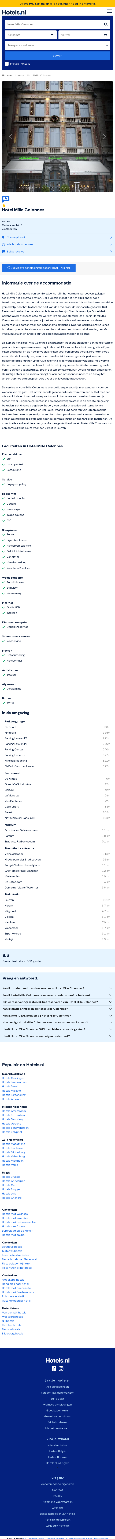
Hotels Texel (9, 1086)
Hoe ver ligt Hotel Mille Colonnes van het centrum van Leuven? (45, 1022)
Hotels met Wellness (15, 1214)
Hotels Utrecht (11, 1123)
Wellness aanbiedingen (57, 1404)
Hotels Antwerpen (13, 1181)
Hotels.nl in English (57, 1463)
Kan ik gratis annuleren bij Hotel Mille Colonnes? (35, 1009)
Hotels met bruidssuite (16, 1288)
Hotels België (57, 1451)
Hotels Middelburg (13, 1152)
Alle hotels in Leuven (17, 244)
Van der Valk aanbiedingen (57, 1392)
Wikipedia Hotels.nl (57, 1525)
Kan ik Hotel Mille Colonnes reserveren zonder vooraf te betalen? (46, 995)
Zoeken (57, 55)
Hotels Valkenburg (13, 1156)
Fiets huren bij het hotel (17, 1268)
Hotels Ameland (12, 1099)
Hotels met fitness (13, 1226)
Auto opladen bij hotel (16, 1300)
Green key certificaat (57, 1416)
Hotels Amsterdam (14, 1111)
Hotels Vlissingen (13, 1160)
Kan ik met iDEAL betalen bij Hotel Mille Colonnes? (37, 1015)
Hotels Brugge (11, 1189)
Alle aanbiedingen (57, 1387)
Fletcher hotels (11, 1325)
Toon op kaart (13, 237)
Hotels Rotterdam (13, 1115)
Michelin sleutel (57, 1422)
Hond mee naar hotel (15, 1284)
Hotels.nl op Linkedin (58, 1520)
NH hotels (8, 1321)
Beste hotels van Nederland (19, 1259)
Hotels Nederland (57, 1445)
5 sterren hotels (12, 1251)
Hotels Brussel (11, 1177)
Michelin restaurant (57, 1428)
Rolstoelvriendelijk (13, 1296)
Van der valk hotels (14, 1312)
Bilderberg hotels (12, 1333)
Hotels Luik (9, 1193)
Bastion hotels (11, 1329)
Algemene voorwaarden (58, 1502)
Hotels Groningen (13, 1078)
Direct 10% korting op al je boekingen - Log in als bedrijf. (58, 3)
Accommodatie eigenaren (57, 1484)
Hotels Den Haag (12, 1119)
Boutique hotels (12, 1247)
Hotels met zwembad (15, 1218)
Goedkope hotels (13, 1279)
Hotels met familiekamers (18, 1292)
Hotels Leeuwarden (14, 1082)
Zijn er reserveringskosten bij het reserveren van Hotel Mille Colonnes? (50, 1002)
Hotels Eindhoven (13, 1148)
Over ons (57, 1508)
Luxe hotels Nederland (16, 1255)
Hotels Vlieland (11, 1090)
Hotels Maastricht (13, 1144)
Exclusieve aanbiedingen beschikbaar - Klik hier (39, 268)
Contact (57, 1490)
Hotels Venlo (10, 1165)
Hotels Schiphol (12, 1132)
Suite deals (58, 1398)
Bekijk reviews (13, 251)
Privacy (57, 1496)
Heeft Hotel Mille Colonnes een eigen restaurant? (36, 1036)
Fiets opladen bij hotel (16, 1263)
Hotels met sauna (13, 1235)
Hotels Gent (9, 1185)
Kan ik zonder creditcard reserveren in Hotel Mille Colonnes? (43, 988)
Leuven (20, 75)
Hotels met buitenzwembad (19, 1222)
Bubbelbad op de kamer (17, 1230)
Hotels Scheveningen (15, 1128)
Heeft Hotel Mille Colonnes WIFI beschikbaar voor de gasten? (44, 1029)
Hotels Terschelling (14, 1095)
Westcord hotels (12, 1317)
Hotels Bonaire (57, 1457)
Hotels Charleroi (12, 1198)
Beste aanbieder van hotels (57, 1514)
